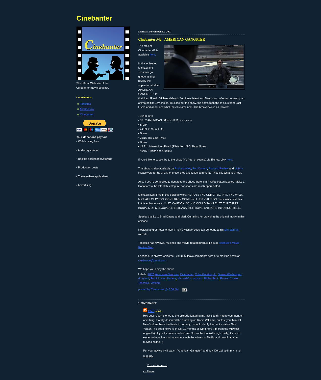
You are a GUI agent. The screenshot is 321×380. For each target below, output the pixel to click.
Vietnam (155, 282)
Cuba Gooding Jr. (205, 274)
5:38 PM (148, 356)
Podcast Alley (183, 168)
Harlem (171, 278)
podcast (198, 278)
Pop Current (200, 168)
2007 (151, 274)
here (152, 54)
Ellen (151, 311)
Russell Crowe (229, 278)
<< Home (148, 371)
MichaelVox (231, 229)
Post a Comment (157, 365)
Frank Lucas (158, 278)
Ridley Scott (211, 278)
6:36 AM (174, 289)
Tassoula (143, 282)
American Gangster (167, 274)
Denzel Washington (229, 274)
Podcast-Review (218, 168)
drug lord (143, 278)
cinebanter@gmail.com (152, 260)
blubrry (239, 168)
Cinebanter (186, 274)
